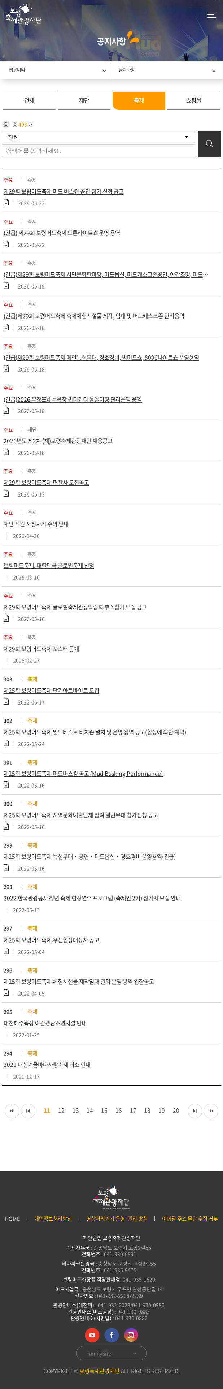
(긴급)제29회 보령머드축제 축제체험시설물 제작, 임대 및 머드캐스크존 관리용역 (101, 319)
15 (111, 1127)
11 (50, 1127)
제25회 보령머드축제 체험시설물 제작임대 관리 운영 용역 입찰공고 (85, 996)
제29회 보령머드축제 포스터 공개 (44, 657)
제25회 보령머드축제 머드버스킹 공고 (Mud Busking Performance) (88, 784)
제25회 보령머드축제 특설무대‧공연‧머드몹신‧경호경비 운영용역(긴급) (95, 869)
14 (96, 1127)
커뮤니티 (17, 69)
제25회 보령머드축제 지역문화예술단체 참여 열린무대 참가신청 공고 (87, 827)
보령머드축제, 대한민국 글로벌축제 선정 (52, 573)
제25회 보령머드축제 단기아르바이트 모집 (55, 700)
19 (172, 1127)
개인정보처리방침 (53, 1219)
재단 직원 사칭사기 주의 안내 (39, 531)
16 (126, 1127)
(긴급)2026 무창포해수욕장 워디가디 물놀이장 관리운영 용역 (78, 403)
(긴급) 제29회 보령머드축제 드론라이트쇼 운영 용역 (66, 234)
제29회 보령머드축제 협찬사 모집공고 (50, 488)
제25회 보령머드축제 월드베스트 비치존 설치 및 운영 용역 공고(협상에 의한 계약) (102, 742)
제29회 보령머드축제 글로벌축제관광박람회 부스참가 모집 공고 (81, 615)
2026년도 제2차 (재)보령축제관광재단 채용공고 (62, 446)
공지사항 (127, 69)
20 (187, 1127)
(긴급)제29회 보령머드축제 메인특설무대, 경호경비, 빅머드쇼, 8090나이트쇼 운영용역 (108, 361)
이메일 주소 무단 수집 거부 (190, 1219)
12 (66, 1127)
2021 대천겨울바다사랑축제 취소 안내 (50, 1081)
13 (81, 1127)
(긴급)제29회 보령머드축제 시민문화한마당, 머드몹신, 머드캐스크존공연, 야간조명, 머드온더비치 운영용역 (111, 277)
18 (157, 1127)
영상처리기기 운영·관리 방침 (117, 1219)
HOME (12, 1219)
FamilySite (111, 1353)
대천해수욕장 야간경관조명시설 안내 (48, 1038)
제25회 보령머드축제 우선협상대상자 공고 (55, 953)
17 (141, 1127)
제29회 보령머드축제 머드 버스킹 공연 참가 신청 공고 (69, 192)
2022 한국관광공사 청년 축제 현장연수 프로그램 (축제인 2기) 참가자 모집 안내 (99, 911)
